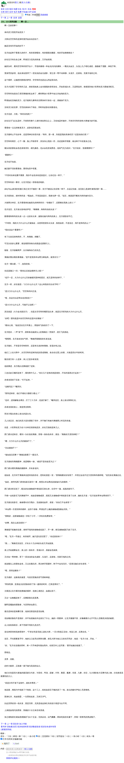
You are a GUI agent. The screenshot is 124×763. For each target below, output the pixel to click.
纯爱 (15, 9)
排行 (7, 12)
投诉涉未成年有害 (48, 727)
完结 (34, 9)
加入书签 (23, 724)
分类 (3, 12)
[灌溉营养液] (6, 730)
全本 (11, 12)
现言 (11, 9)
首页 (3, 9)
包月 (15, 12)
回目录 (16, 724)
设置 (20, 18)
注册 (28, 2)
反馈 (34, 12)
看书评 (3, 727)
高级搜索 (44, 15)
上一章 (9, 18)
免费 (20, 12)
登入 (23, 2)
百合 (30, 9)
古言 (7, 9)
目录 (15, 18)
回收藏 (10, 727)
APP (30, 12)
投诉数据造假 (34, 727)
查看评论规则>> (13, 758)
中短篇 (25, 12)
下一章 (3, 18)
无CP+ (24, 9)
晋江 (17, 2)
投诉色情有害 (23, 727)
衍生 (20, 9)
